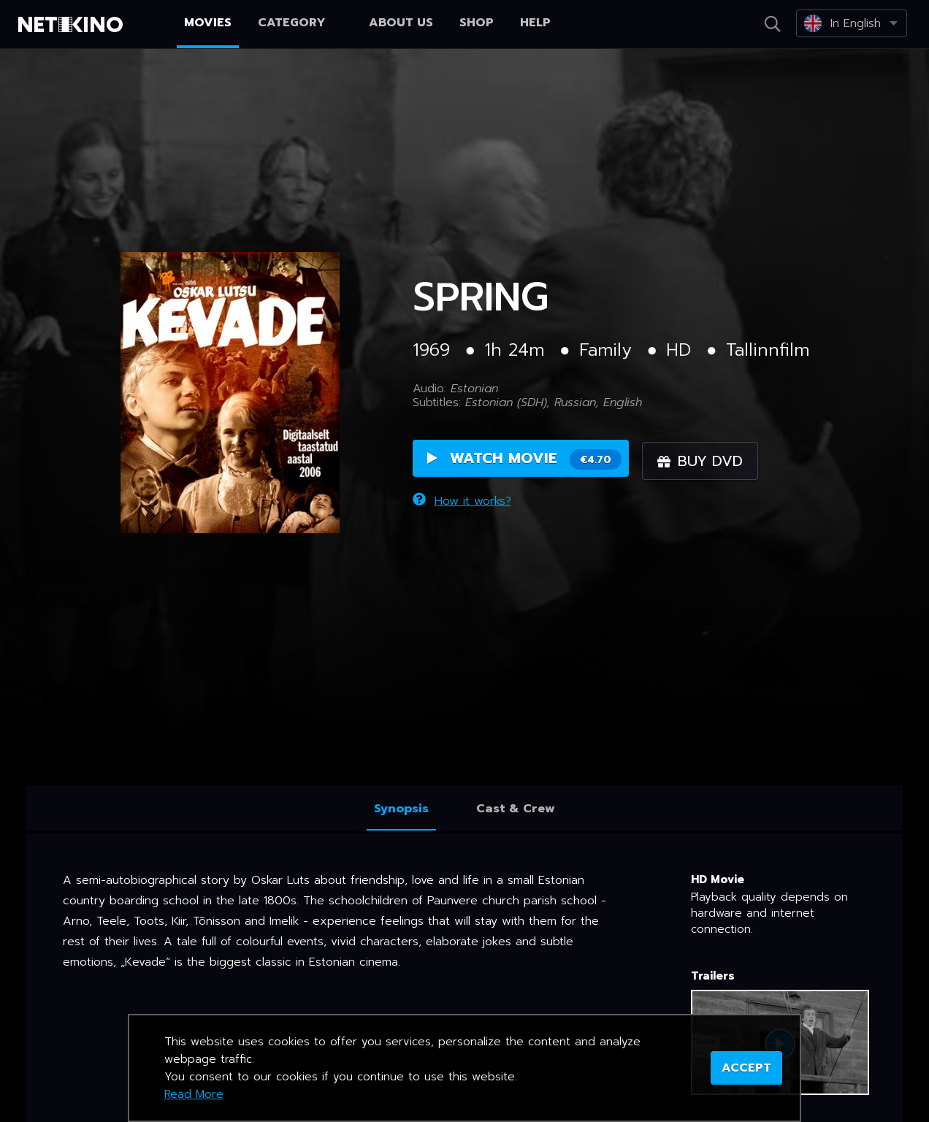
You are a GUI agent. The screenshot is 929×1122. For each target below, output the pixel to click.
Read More (193, 1094)
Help (535, 22)
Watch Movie (524, 460)
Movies (208, 22)
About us (401, 22)
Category (300, 22)
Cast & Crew (515, 808)
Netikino (73, 25)
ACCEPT (746, 1068)
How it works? (462, 499)
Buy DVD (704, 461)
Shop (476, 22)
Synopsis (401, 808)
